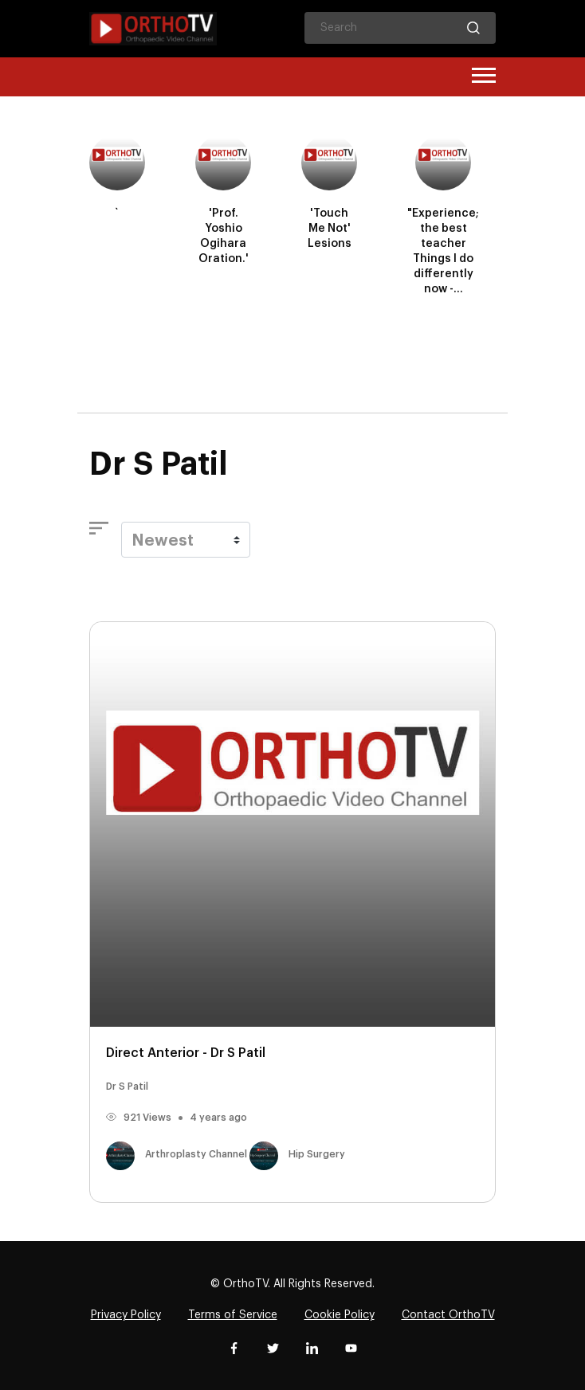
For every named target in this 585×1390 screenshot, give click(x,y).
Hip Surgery (297, 1154)
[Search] (400, 28)
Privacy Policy (126, 1315)
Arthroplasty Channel (177, 1154)
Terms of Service (232, 1315)
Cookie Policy (339, 1315)
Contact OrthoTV (448, 1315)
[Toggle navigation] (484, 77)
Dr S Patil (127, 1086)
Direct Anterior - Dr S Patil (185, 1053)
